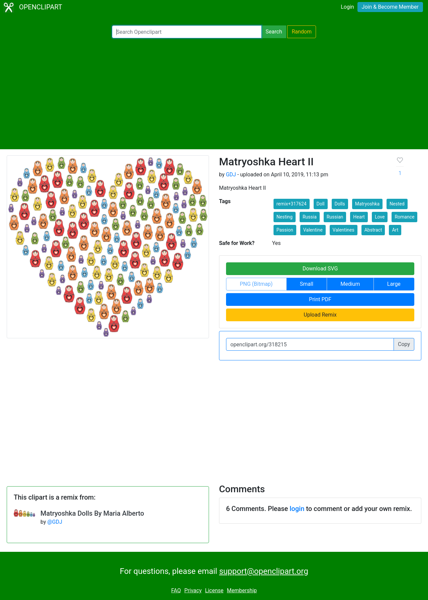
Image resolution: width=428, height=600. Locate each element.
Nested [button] (397, 203)
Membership (242, 590)
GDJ (231, 174)
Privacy (193, 590)
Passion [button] (285, 230)
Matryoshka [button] (367, 203)
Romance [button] (404, 217)
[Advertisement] (214, 94)
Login (347, 7)
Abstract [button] (373, 230)
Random (302, 31)
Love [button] (380, 217)
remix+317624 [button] (292, 203)
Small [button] (306, 284)
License (214, 590)
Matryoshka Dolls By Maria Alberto (92, 513)
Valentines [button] (343, 230)
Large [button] (394, 284)
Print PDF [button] (320, 299)
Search (273, 31)
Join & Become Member (390, 7)
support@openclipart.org (263, 571)
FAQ (176, 590)
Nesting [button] (285, 217)
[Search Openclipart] (186, 31)
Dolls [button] (340, 203)
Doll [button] (321, 203)
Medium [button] (350, 284)
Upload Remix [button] (320, 315)
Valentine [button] (313, 230)
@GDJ (54, 522)
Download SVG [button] (320, 268)
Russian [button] (335, 217)
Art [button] (395, 230)
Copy (404, 344)
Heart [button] (359, 217)
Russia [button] (310, 217)
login (297, 509)
